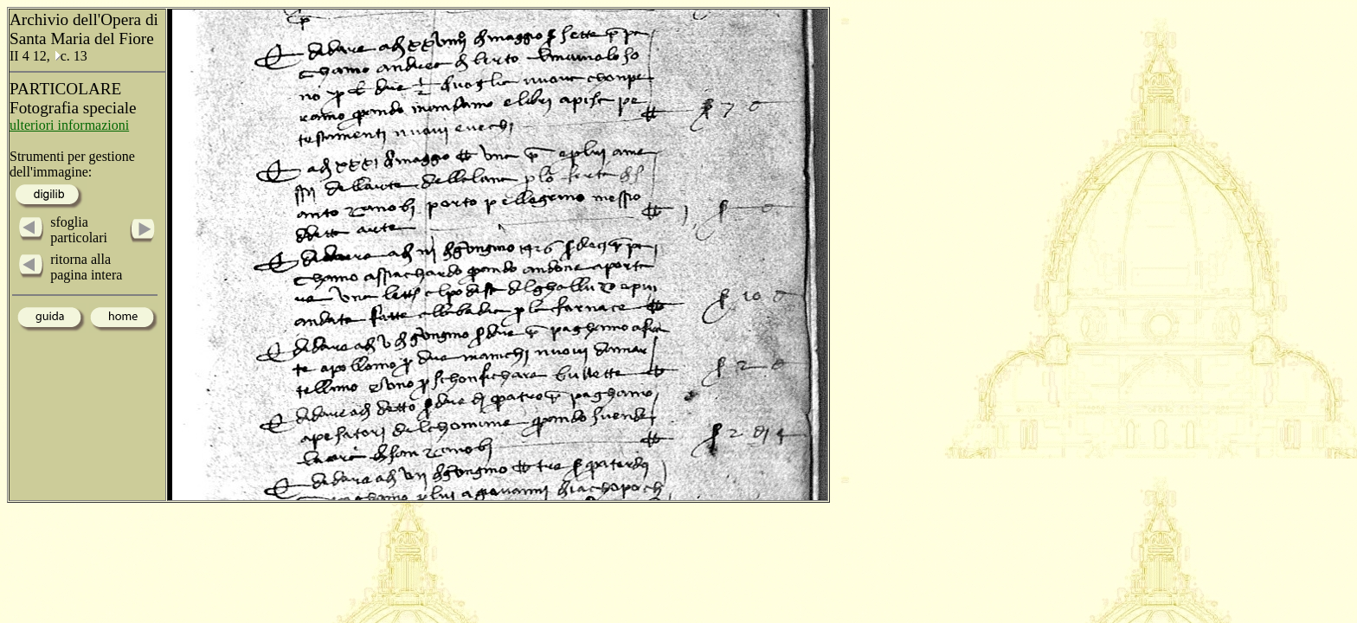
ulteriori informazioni (69, 125)
